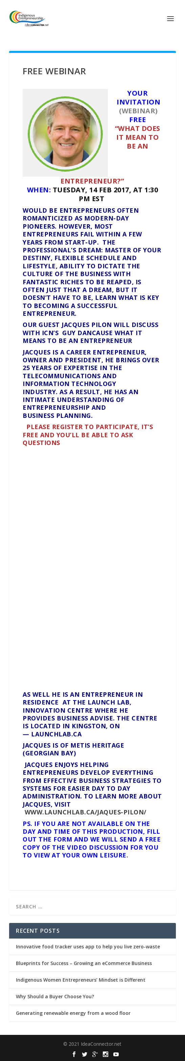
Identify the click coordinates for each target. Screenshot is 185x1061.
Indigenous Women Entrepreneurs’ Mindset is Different (80, 980)
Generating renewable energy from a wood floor (73, 1013)
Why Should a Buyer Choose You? (55, 996)
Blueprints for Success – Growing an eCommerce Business (84, 963)
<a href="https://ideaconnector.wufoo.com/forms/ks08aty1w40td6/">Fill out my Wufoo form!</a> (92, 568)
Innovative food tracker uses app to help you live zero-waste (88, 946)
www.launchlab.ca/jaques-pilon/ (85, 812)
